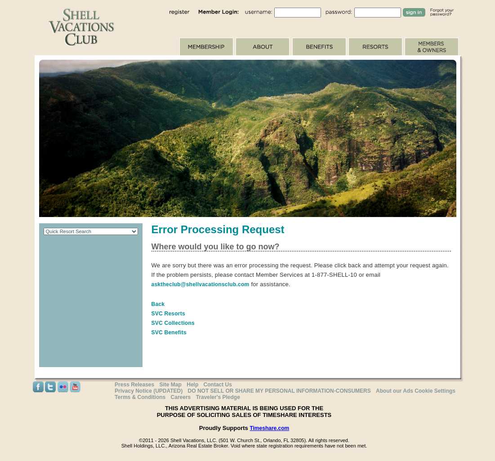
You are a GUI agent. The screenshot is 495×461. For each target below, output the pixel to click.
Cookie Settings (435, 391)
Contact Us (218, 384)
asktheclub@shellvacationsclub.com (201, 284)
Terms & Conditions (140, 397)
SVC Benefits (169, 332)
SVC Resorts (168, 313)
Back (158, 304)
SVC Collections (173, 323)
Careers (181, 397)
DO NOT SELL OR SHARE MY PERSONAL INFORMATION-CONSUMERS (279, 391)
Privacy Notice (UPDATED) (149, 391)
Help (192, 384)
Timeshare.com (269, 428)
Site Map (171, 384)
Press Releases (134, 384)
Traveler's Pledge (218, 397)
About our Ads (394, 391)
